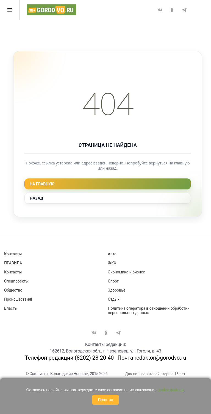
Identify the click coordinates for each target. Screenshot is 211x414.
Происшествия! (18, 299)
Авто (112, 254)
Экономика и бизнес (126, 272)
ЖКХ (112, 263)
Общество (13, 290)
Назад (36, 198)
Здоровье (117, 290)
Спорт (113, 281)
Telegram (184, 10)
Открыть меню (9, 10)
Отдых (114, 299)
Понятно (105, 400)
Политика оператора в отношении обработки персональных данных (149, 310)
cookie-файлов (171, 390)
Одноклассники (172, 10)
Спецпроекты (16, 281)
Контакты (13, 254)
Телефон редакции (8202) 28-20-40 (69, 357)
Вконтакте (160, 10)
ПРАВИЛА (13, 263)
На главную (42, 184)
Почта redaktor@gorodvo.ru (152, 357)
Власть (10, 308)
